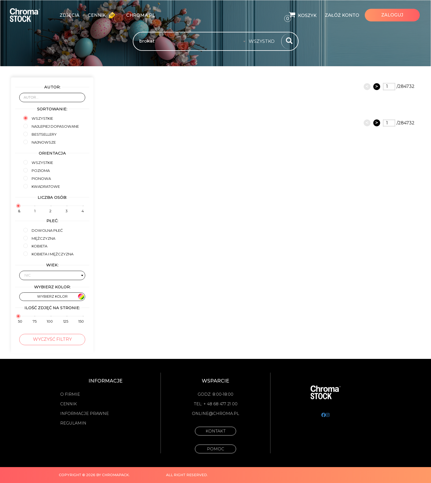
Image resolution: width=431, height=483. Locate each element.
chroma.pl (140, 15)
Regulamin (73, 423)
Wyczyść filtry (52, 339)
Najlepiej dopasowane (51, 126)
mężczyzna (39, 238)
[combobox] (263, 41)
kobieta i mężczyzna (48, 254)
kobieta (35, 246)
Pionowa (37, 178)
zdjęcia (69, 15)
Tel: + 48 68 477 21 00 (215, 403)
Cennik (103, 15)
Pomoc (215, 448)
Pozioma (36, 170)
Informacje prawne (84, 413)
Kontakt (216, 431)
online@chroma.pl (215, 413)
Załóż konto (342, 15)
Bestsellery (40, 134)
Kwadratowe (41, 186)
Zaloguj (392, 15)
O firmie (70, 394)
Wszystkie (38, 118)
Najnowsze (39, 142)
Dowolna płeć (43, 230)
